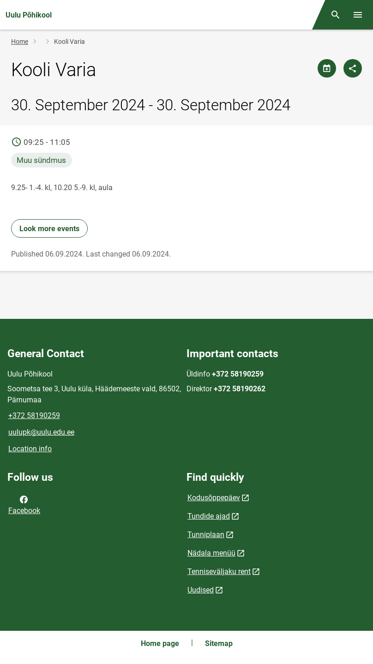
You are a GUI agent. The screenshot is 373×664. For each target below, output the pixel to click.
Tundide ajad (208, 516)
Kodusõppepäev (213, 497)
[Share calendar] (327, 68)
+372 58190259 (34, 415)
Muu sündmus (41, 160)
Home (19, 41)
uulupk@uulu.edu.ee (41, 432)
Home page (160, 643)
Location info (30, 448)
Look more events (49, 228)
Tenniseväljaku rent (219, 571)
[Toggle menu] (357, 14)
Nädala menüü (211, 553)
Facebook (24, 504)
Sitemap (219, 643)
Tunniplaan (205, 534)
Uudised (200, 590)
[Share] (352, 68)
